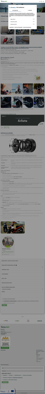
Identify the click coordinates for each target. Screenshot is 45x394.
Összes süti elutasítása (27, 27)
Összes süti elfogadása (18, 27)
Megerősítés (12, 27)
